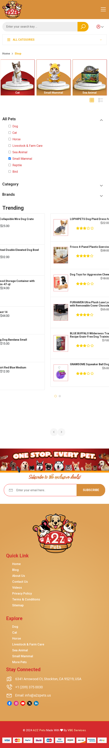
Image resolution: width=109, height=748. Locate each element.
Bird (15, 171)
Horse (16, 139)
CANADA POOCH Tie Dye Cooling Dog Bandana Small (55, 339)
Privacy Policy (22, 593)
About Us (18, 575)
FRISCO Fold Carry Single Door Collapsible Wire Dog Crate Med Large (59, 220)
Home (6, 53)
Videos (17, 587)
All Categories (21, 40)
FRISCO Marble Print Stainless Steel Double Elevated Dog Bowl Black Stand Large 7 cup (61, 251)
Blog (15, 569)
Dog (15, 126)
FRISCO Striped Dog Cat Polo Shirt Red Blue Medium (55, 367)
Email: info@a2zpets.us (33, 695)
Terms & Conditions (26, 599)
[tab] (92, 100)
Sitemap (18, 605)
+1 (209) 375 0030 (29, 687)
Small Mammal (54, 92)
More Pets (19, 662)
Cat (18, 92)
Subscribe (91, 490)
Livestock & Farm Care (27, 145)
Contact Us (20, 581)
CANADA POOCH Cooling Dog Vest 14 (45, 312)
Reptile (17, 165)
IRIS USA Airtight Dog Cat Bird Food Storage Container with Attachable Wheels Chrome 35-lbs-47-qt (59, 282)
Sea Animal (91, 92)
